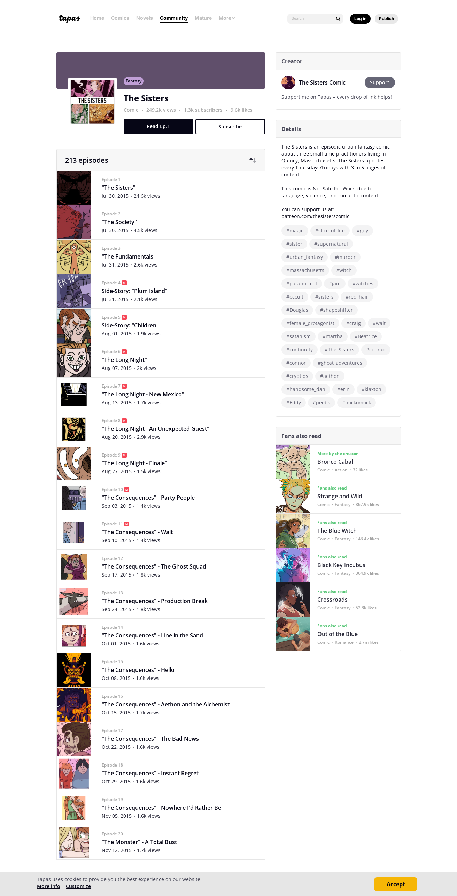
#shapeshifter (339, 310)
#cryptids (300, 376)
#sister (297, 243)
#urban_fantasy (307, 257)
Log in (360, 18)
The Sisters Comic (324, 82)
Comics (120, 18)
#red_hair (359, 296)
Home (97, 18)
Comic (133, 113)
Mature (203, 18)
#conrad (378, 349)
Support (382, 82)
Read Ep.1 (161, 130)
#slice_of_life (332, 230)
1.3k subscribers (206, 113)
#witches (365, 283)
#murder (347, 257)
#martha (335, 336)
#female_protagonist (313, 323)
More (227, 18)
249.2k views (164, 113)
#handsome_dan (308, 389)
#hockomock (358, 402)
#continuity (302, 349)
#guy (365, 230)
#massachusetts (308, 270)
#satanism (301, 336)
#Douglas (300, 310)
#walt (381, 323)
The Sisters (148, 102)
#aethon (332, 376)
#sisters (327, 296)
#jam (337, 283)
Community (174, 18)
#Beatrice (368, 336)
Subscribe (233, 130)
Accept (396, 884)
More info (48, 886)
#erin (346, 389)
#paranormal (304, 283)
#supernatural (333, 243)
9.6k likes (244, 113)
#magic (297, 230)
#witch (346, 270)
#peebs (324, 402)
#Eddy (296, 402)
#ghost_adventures (342, 362)
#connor (298, 362)
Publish (386, 18)
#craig (356, 323)
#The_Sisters (342, 349)
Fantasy (136, 85)
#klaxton (374, 389)
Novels (144, 18)
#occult (297, 296)
